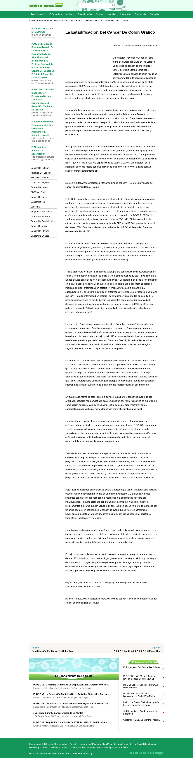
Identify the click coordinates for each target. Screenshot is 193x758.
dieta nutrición (38, 14)
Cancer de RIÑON (40, 231)
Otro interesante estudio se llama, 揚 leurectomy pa (43, 159)
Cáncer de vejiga (39, 226)
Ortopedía (154, 14)
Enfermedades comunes (83, 747)
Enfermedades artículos (66, 744)
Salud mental (150, 744)
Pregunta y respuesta (41, 211)
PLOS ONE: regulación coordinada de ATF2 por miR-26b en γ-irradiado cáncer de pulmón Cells (71, 722)
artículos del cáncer (70, 21)
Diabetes (33, 747)
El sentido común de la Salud (54, 747)
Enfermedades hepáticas (61, 14)
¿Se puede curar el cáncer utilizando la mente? (58, 713)
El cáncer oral (38, 192)
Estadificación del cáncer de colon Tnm (53, 651)
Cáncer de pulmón (40, 168)
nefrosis (111, 14)
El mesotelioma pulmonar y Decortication (39, 150)
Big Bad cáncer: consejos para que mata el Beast (141, 686)
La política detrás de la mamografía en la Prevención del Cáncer (141, 703)
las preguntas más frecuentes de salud (123, 744)
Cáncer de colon (39, 197)
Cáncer (99, 14)
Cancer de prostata (40, 216)
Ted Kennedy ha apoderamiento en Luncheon (140, 712)
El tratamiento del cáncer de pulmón (141, 667)
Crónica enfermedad (39, 21)
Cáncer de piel (38, 202)
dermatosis (140, 14)
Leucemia (35, 207)
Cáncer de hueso (39, 187)
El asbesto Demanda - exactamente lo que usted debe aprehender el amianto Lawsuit (43, 128)
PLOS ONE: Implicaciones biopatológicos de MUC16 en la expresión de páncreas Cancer (139, 695)
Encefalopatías (85, 14)
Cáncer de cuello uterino (43, 221)
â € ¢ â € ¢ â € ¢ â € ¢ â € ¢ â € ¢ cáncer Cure (137, 651)
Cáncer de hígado (40, 182)
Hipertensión (125, 14)
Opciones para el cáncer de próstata (141, 720)
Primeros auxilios (119, 747)
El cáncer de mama (40, 178)
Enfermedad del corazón (41, 744)
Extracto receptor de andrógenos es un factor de (43, 83)
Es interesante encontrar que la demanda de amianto (43, 141)
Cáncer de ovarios (40, 236)
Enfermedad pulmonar (90, 744)
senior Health (103, 747)
